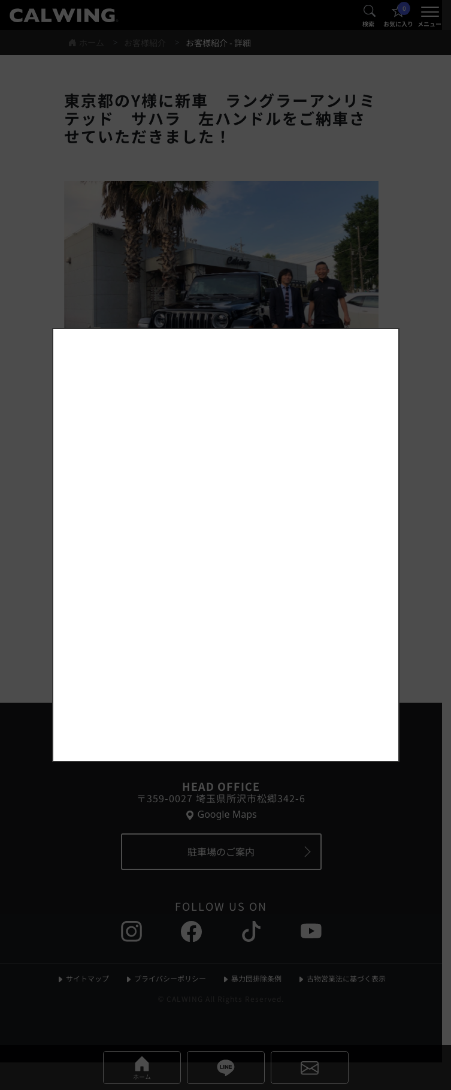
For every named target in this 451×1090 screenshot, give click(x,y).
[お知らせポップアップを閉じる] (373, 320)
